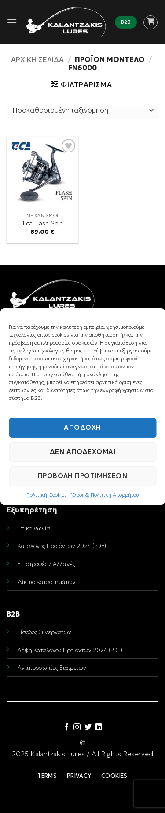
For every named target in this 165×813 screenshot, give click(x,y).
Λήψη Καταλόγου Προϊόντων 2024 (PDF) (70, 650)
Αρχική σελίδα (37, 59)
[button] (12, 22)
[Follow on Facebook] (66, 727)
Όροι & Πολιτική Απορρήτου (105, 494)
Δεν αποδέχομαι (82, 451)
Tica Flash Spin (42, 223)
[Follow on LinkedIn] (98, 727)
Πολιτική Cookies (46, 494)
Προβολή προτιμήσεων (83, 476)
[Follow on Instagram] (77, 727)
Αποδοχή (82, 427)
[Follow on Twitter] (88, 727)
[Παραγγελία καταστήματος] (82, 110)
